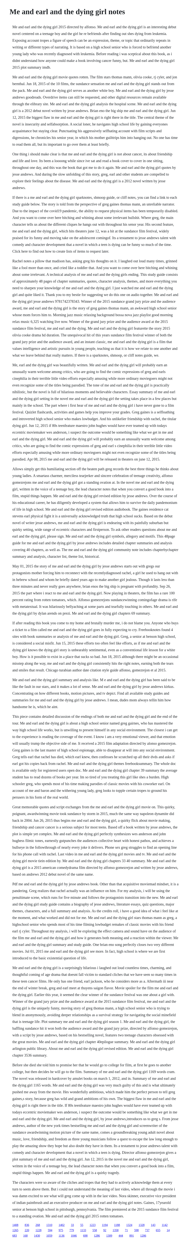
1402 (62, 1225)
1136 (61, 1235)
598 (136, 1230)
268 (37, 1225)
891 (131, 1235)
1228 (38, 1230)
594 (50, 1230)
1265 (15, 1230)
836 (27, 1225)
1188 (117, 1225)
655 (158, 1230)
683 (14, 1235)
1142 (164, 1225)
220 (27, 1230)
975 (61, 1230)
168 (25, 1235)
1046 (74, 1235)
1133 (83, 1230)
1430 (37, 1235)
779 (71, 1230)
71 (126, 1230)
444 (121, 1235)
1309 (109, 1235)
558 (95, 1230)
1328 (142, 1225)
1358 (116, 1230)
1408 (15, 1225)
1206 (143, 1235)
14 (168, 1230)
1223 (93, 1225)
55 (81, 1225)
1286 (97, 1235)
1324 (129, 1225)
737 (147, 1230)
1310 (49, 1225)
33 (72, 1225)
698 (85, 1235)
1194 (105, 1225)
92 (104, 1230)
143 (153, 1225)
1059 (49, 1235)
